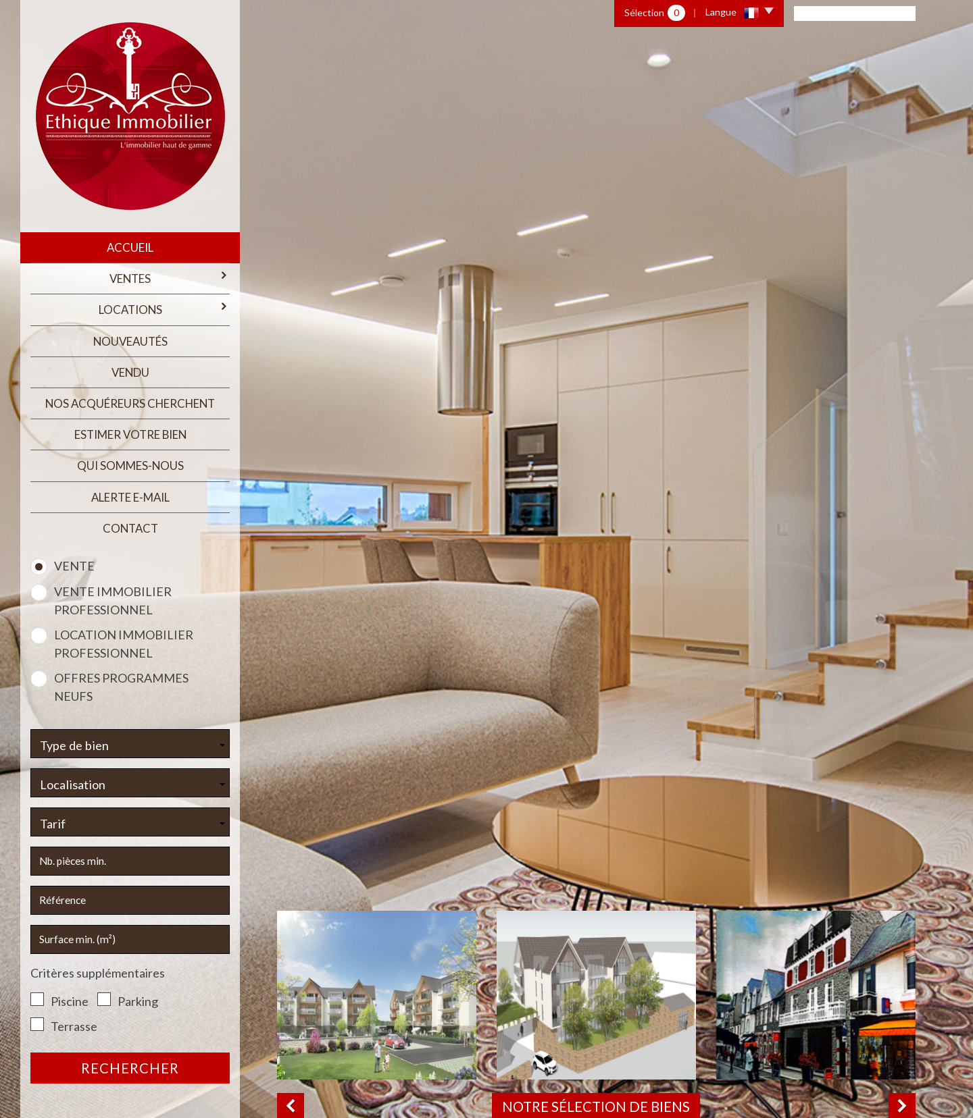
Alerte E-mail (130, 497)
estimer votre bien (130, 434)
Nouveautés (130, 341)
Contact (130, 528)
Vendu (130, 372)
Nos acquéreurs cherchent (130, 403)
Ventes (169, 278)
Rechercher (130, 1068)
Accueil (130, 247)
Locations (164, 309)
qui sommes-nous (130, 465)
